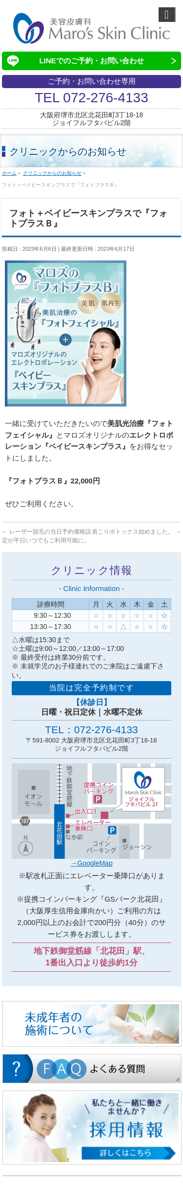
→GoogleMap (91, 863)
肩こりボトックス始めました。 (136, 531)
